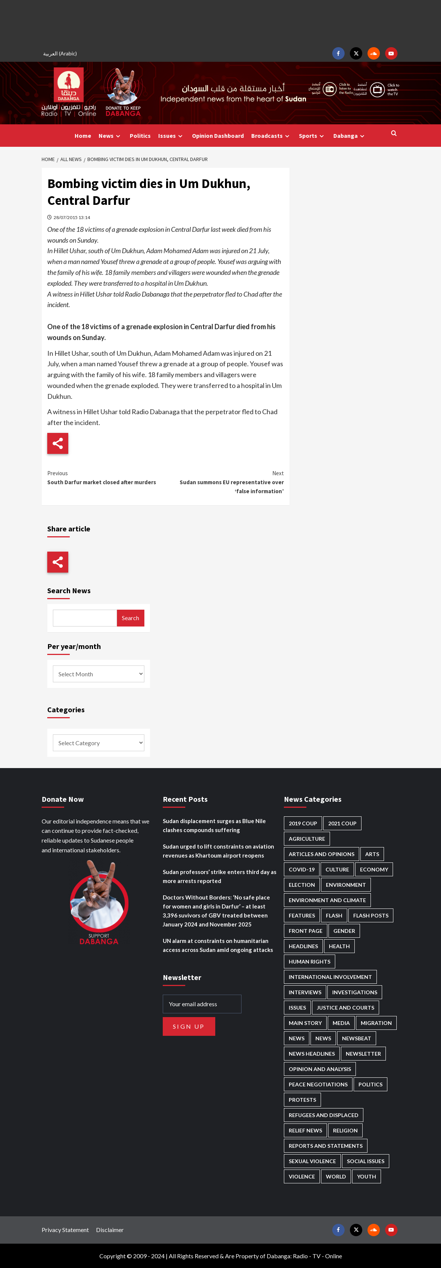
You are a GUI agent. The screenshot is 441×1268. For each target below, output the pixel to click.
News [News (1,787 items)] (323, 1038)
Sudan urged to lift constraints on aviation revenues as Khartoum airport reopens (218, 851)
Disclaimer (110, 1229)
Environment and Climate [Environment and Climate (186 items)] (327, 900)
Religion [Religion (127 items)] (345, 1130)
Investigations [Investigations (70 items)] (354, 992)
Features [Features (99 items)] (302, 915)
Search (130, 617)
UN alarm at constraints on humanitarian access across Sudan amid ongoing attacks (218, 945)
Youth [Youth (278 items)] (366, 1176)
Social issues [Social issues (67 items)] (365, 1161)
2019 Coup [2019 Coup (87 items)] (303, 823)
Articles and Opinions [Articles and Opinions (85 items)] (321, 854)
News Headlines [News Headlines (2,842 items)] (312, 1053)
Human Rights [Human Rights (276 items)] (309, 961)
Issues (171, 136)
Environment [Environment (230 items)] (346, 885)
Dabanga (349, 136)
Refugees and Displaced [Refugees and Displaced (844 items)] (323, 1115)
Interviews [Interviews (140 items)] (305, 992)
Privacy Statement (65, 1229)
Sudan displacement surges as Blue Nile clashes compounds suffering (214, 825)
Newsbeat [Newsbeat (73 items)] (356, 1038)
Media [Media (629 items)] (341, 1023)
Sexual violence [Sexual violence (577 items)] (312, 1161)
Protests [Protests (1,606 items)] (302, 1099)
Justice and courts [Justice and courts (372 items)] (345, 1007)
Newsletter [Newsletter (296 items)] (363, 1053)
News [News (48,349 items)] (296, 1038)
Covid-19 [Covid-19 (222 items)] (302, 869)
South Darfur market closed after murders (106, 477)
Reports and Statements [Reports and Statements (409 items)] (326, 1146)
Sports (312, 136)
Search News (69, 590)
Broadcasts (271, 136)
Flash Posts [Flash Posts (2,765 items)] (370, 915)
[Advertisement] (220, 22)
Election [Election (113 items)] (302, 885)
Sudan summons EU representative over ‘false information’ (224, 482)
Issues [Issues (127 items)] (297, 1007)
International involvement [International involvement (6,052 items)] (330, 977)
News (110, 136)
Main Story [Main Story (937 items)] (305, 1023)
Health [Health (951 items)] (339, 946)
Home (83, 135)
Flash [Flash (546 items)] (334, 915)
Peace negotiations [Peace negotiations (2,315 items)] (318, 1084)
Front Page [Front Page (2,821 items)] (305, 931)
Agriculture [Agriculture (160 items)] (307, 838)
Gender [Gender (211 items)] (344, 931)
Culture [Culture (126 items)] (337, 869)
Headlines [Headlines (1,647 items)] (303, 946)
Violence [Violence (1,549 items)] (302, 1176)
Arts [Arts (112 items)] (372, 854)
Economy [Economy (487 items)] (374, 869)
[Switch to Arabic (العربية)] (61, 53)
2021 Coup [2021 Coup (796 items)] (342, 823)
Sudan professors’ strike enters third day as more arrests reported (219, 876)
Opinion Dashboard (218, 135)
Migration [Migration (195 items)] (376, 1023)
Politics (140, 135)
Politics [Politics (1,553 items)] (370, 1084)
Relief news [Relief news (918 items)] (305, 1130)
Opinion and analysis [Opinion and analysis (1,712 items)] (320, 1069)
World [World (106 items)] (336, 1176)
